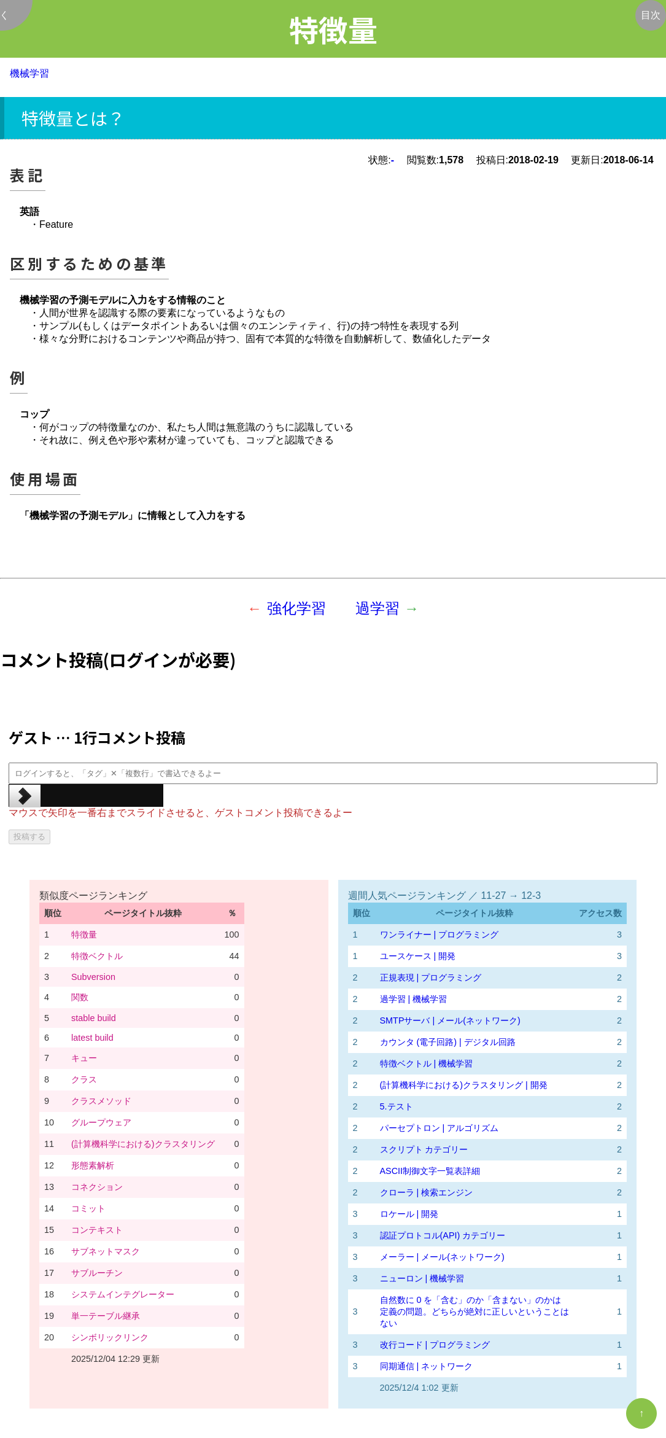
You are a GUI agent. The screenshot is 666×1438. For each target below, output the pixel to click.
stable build (93, 1018)
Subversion (93, 977)
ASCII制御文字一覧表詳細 (430, 1171)
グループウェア (101, 1122)
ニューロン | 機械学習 (422, 1278)
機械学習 (29, 73)
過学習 (377, 608)
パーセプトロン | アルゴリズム (439, 1128)
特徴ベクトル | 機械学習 (426, 1063)
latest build (92, 1038)
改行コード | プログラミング (435, 1345)
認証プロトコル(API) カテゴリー (443, 1235)
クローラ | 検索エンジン (426, 1192)
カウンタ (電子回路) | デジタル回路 (448, 1042)
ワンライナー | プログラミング (439, 934)
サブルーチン (97, 1273)
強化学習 (296, 608)
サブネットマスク (105, 1251)
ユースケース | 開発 (418, 956)
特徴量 (84, 934)
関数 (79, 997)
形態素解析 (92, 1165)
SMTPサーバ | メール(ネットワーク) (450, 1020)
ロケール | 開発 (409, 1214)
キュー (84, 1058)
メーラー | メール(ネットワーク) (442, 1257)
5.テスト (396, 1106)
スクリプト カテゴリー (424, 1149)
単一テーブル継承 (105, 1316)
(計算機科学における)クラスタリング (143, 1144)
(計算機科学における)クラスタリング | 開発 (464, 1085)
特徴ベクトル (97, 956)
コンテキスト (97, 1230)
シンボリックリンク (110, 1337)
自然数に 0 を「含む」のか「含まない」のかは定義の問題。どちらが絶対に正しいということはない (474, 1311)
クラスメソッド (101, 1101)
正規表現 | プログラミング (431, 977)
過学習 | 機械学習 (413, 999)
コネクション (97, 1187)
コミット (88, 1208)
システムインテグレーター (122, 1294)
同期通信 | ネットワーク (426, 1366)
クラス (84, 1079)
